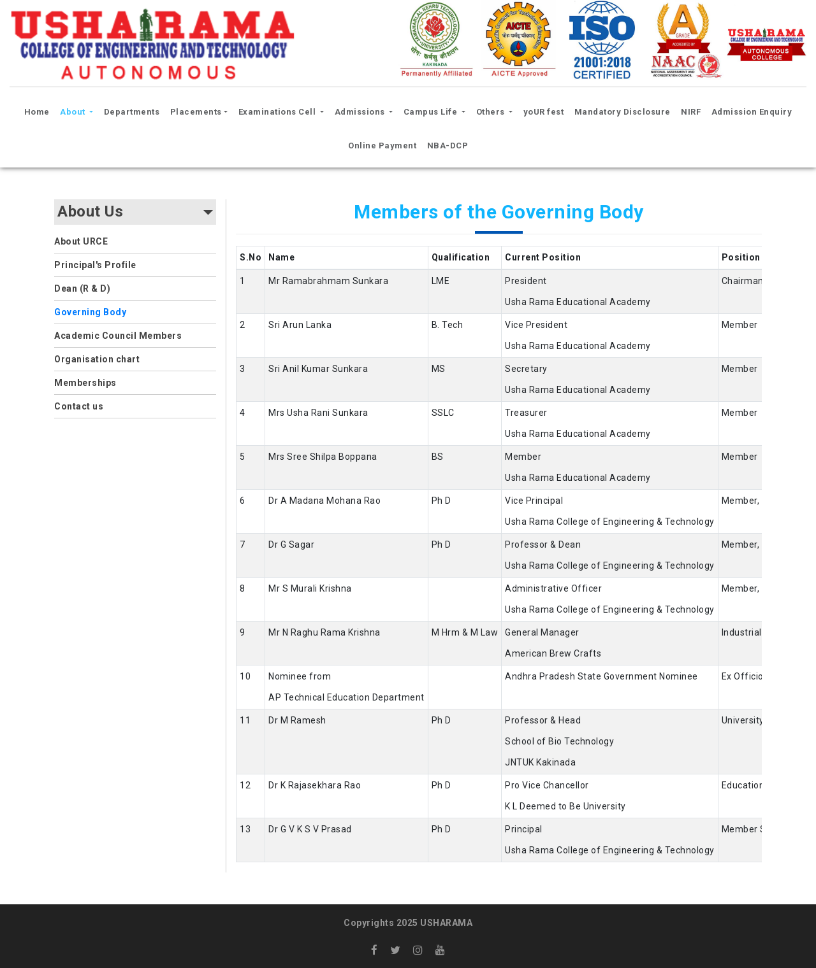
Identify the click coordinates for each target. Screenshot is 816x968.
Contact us (78, 406)
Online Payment (382, 145)
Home (39, 110)
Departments (132, 112)
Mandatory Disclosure (622, 112)
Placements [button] (196, 112)
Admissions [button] (361, 112)
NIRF (691, 112)
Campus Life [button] (432, 112)
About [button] (73, 112)
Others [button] (491, 112)
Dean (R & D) (82, 288)
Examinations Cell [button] (278, 112)
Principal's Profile (95, 265)
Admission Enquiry (751, 112)
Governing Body (90, 312)
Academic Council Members (118, 336)
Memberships (85, 383)
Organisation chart (97, 359)
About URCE (81, 241)
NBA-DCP (448, 145)
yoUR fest (543, 112)
